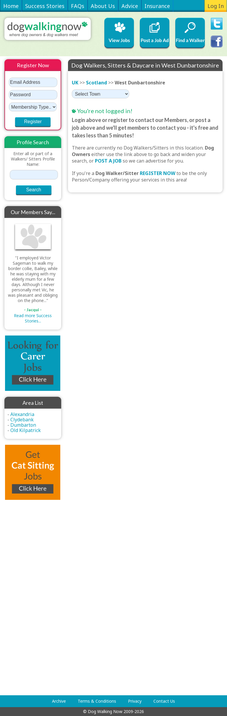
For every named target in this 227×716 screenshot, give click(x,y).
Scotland (96, 82)
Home (11, 5)
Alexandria (22, 414)
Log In (215, 5)
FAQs (77, 5)
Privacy (135, 701)
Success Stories (44, 5)
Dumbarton (23, 425)
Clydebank (22, 419)
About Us (103, 5)
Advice (129, 5)
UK (75, 82)
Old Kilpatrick (25, 430)
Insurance (157, 5)
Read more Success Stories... (33, 318)
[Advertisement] (28, 597)
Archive (59, 701)
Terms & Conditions (97, 701)
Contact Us (164, 701)
